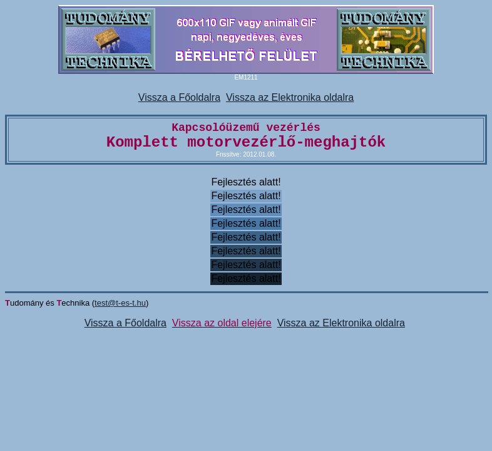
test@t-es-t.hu (120, 303)
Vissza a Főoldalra (179, 97)
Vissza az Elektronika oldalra (290, 97)
